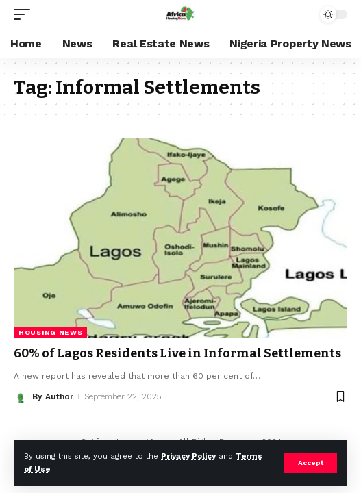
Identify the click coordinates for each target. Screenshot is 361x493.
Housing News (50, 332)
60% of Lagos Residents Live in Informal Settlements (177, 353)
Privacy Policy (188, 456)
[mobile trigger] (25, 14)
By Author (52, 396)
